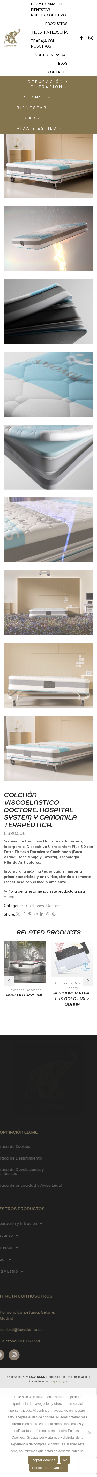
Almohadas (63, 983)
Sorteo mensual (51, 54)
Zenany (72, 988)
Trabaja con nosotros (43, 43)
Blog (63, 63)
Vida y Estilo (39, 128)
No (65, 1460)
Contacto (58, 72)
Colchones (35, 905)
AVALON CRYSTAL (24, 995)
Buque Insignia (59, 1381)
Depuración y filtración (48, 84)
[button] (88, 981)
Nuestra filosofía (50, 32)
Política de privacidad (48, 1468)
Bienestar (33, 107)
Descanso (33, 97)
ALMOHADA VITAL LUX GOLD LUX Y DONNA (72, 998)
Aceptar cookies (42, 1460)
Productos (56, 23)
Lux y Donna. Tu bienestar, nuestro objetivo (48, 9)
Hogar (28, 118)
